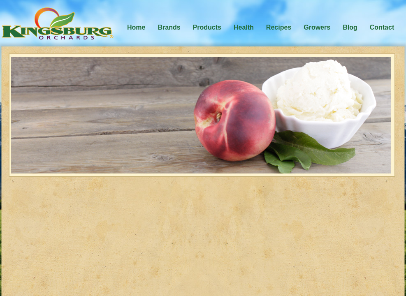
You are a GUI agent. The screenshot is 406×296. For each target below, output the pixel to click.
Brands (169, 27)
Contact (382, 27)
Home (136, 27)
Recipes (278, 27)
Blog (350, 27)
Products (207, 27)
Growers (317, 27)
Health (244, 27)
